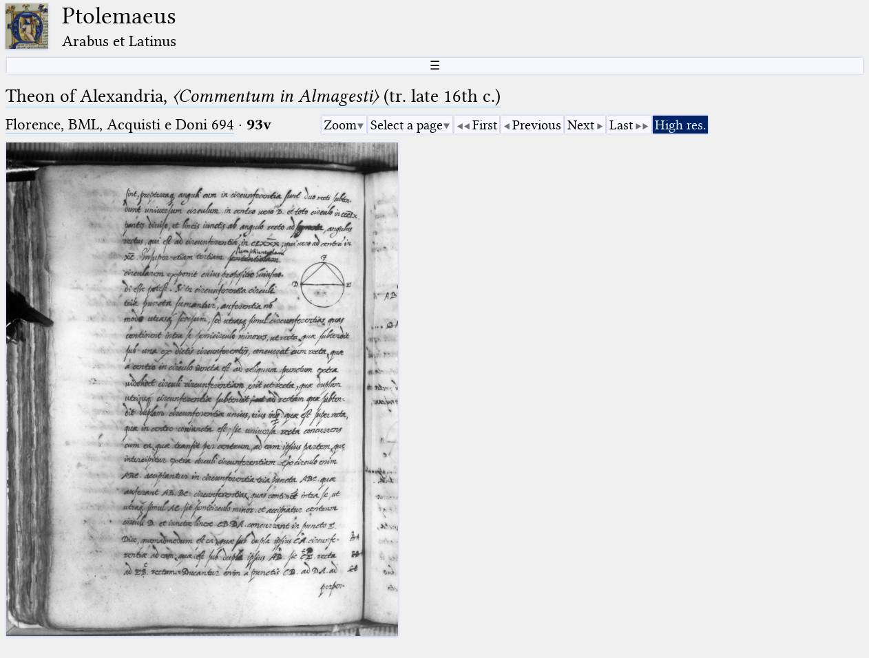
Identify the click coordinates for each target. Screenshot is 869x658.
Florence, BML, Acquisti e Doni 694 (120, 124)
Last (621, 125)
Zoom (340, 125)
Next (580, 125)
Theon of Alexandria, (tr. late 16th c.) (253, 96)
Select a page (406, 125)
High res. (680, 125)
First (484, 125)
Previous (536, 125)
